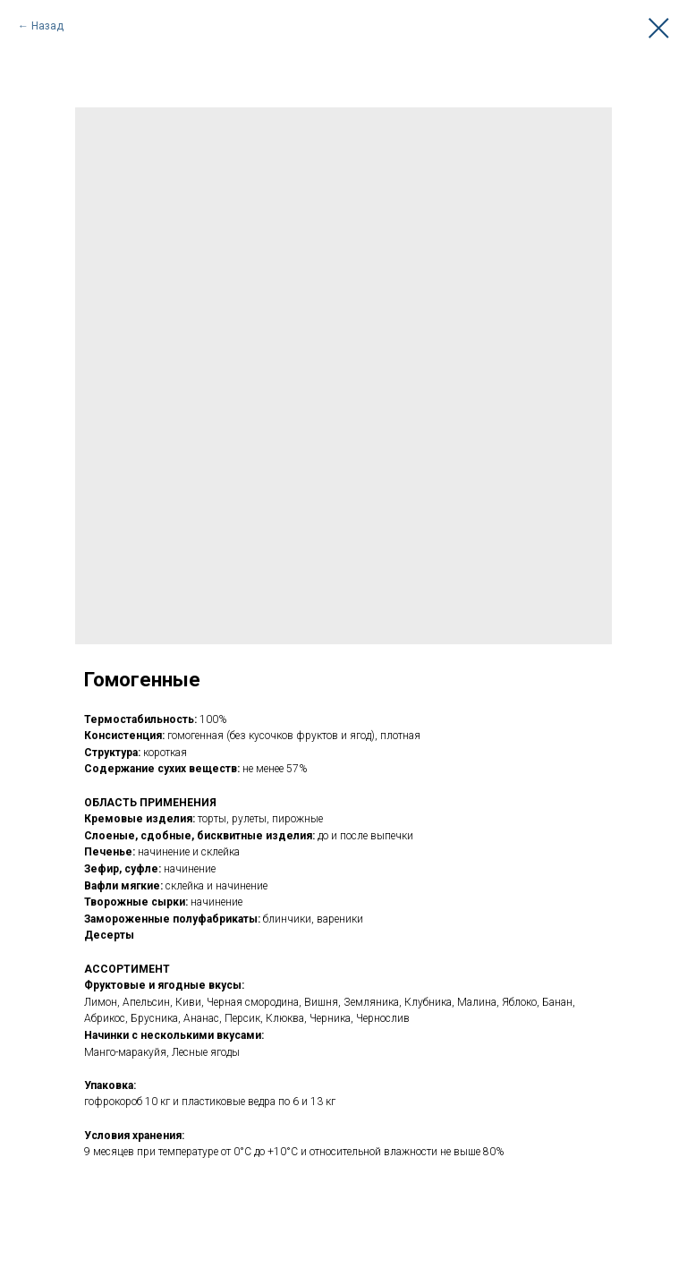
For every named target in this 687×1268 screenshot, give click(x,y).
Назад (47, 26)
